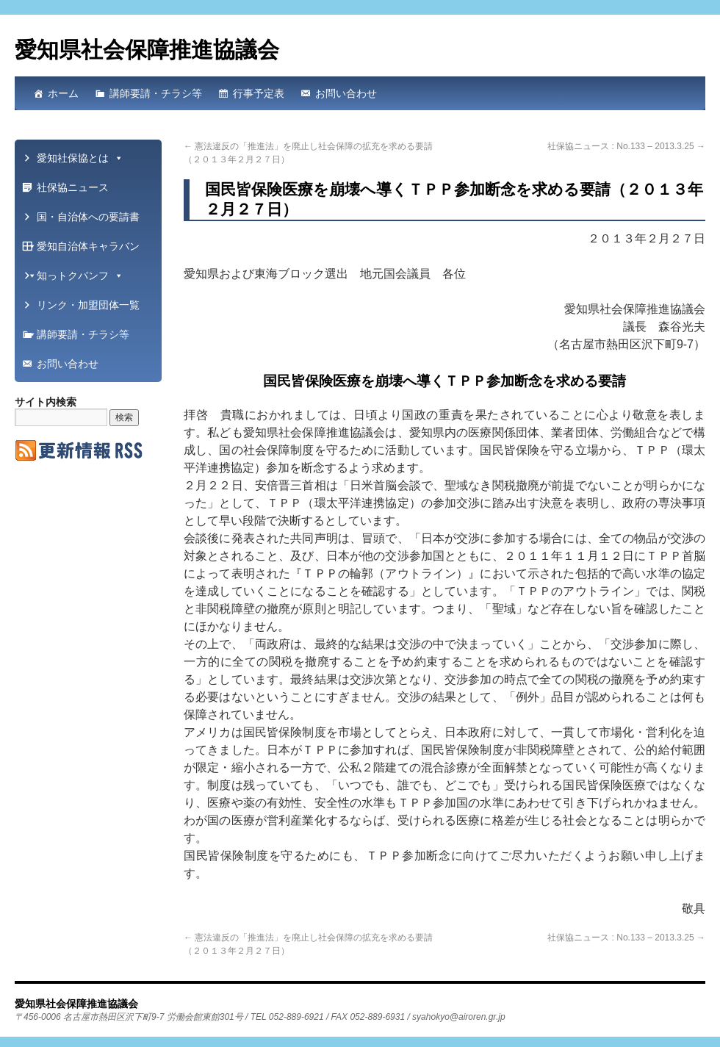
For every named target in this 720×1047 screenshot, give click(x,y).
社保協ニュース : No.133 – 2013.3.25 (626, 146)
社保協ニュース (73, 187)
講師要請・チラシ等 (155, 93)
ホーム (63, 93)
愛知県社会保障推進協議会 (147, 49)
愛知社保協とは (80, 158)
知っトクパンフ (80, 275)
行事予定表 (258, 93)
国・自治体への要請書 (83, 221)
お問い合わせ (346, 93)
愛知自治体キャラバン (83, 250)
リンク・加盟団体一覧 (83, 309)
